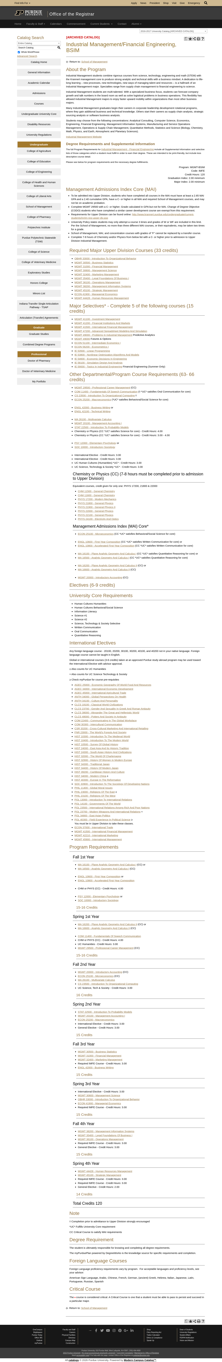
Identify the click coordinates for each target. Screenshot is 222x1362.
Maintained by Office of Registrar (146, 1353)
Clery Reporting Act (154, 1332)
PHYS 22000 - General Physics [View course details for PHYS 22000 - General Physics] (95, 511)
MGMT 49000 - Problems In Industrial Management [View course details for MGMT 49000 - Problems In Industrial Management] (103, 334)
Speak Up (150, 1340)
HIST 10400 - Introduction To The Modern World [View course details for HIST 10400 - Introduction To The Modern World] (101, 740)
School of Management (39, 206)
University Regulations (39, 134)
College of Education (39, 161)
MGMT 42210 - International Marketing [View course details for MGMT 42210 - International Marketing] (96, 835)
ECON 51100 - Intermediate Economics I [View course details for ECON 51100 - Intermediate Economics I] (97, 342)
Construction (70, 1343)
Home (18, 23)
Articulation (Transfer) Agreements (39, 317)
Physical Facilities (68, 1335)
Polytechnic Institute (39, 227)
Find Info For (22, 3)
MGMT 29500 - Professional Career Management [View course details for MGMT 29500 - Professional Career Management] (102, 387)
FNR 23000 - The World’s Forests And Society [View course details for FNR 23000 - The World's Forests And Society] (100, 732)
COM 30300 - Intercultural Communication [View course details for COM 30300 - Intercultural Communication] (98, 724)
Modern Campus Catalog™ (140, 1360)
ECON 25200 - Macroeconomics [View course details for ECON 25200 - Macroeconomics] (92, 399)
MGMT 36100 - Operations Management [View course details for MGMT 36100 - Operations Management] (97, 282)
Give (182, 3)
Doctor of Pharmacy (39, 360)
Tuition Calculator (153, 1335)
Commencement (76, 23)
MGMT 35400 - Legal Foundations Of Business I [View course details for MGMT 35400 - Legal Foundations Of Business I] (101, 278)
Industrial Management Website (84, 136)
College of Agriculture (39, 150)
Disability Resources (38, 124)
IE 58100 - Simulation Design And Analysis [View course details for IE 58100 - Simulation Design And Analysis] (98, 362)
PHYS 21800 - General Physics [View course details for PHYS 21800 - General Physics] (95, 503)
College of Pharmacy (39, 216)
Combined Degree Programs (39, 344)
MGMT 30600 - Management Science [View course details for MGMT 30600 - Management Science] (95, 270)
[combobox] (173, 31)
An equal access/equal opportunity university (98, 1353)
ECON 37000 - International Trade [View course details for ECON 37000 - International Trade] (93, 827)
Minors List (39, 293)
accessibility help (82, 1355)
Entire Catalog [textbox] (25, 43)
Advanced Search (27, 56)
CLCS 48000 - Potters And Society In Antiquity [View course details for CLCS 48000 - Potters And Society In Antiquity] (100, 716)
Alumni (136, 23)
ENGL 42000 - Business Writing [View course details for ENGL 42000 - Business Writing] (92, 407)
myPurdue (38, 1343)
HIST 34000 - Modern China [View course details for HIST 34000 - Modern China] (90, 776)
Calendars (56, 23)
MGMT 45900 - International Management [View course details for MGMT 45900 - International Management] (98, 839)
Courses (39, 103)
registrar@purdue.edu (141, 1355)
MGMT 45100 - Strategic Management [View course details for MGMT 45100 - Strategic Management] (96, 290)
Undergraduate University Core (39, 113)
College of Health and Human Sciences (39, 184)
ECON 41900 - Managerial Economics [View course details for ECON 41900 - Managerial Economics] (95, 294)
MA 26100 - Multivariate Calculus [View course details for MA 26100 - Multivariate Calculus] (93, 419)
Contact (122, 23)
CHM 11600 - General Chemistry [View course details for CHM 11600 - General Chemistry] (96, 495)
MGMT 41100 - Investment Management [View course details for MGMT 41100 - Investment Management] (97, 319)
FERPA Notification (187, 1338)
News (143, 3)
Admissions (39, 93)
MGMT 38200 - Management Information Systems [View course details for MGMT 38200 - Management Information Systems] (102, 286)
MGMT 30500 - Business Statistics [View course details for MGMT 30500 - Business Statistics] (93, 262)
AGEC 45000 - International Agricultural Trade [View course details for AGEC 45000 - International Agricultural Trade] (100, 692)
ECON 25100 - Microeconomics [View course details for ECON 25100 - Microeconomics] (96, 533)
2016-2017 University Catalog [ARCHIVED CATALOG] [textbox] (167, 31)
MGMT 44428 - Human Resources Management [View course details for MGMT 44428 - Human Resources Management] (101, 298)
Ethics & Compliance (154, 1338)
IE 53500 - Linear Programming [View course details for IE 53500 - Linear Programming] (92, 350)
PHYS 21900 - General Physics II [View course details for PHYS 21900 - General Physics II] (96, 507)
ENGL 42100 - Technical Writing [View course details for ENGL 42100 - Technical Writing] (92, 411)
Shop (166, 3)
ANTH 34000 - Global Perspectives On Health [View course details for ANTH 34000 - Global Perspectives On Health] (100, 696)
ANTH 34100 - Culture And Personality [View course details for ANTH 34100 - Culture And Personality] (96, 700)
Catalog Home (39, 62)
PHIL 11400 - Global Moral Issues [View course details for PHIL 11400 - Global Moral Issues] (93, 787)
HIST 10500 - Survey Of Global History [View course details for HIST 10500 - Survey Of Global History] (96, 744)
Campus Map (70, 1340)
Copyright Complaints (125, 1353)
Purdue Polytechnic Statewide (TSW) (39, 239)
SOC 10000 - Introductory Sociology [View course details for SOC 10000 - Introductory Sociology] (94, 447)
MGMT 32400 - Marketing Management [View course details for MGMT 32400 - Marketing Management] (96, 274)
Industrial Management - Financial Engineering (127, 149)
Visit (174, 3)
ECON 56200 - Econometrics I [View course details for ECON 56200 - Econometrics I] (91, 346)
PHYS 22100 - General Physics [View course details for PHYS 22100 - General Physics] (95, 515)
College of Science (39, 251)
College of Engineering (39, 171)
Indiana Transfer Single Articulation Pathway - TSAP (39, 305)
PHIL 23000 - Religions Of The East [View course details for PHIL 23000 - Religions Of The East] (94, 791)
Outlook (39, 1340)
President (155, 3)
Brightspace (37, 1332)
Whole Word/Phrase (30, 52)
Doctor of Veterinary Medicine (39, 371)
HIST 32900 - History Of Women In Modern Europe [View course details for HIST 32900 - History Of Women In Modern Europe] (103, 760)
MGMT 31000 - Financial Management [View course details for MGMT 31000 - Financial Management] (96, 266)
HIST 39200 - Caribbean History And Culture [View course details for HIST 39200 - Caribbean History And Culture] (99, 771)
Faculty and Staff (69, 1330)
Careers (72, 1332)
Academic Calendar (39, 82)
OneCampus (37, 1330)
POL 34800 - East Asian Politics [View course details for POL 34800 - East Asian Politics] (92, 815)
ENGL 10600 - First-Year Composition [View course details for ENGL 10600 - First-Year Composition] (99, 541)
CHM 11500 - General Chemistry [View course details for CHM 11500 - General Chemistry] (96, 491)
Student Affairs (185, 1335)
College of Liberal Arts (39, 196)
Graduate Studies (39, 333)
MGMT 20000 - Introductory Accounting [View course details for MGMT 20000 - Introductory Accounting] (100, 577)
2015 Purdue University (72, 1353)
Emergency (194, 3)
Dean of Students (186, 1330)
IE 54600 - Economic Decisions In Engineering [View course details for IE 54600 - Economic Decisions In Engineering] (100, 358)
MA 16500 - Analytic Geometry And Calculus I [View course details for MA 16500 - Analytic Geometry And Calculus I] (103, 557)
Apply (134, 3)
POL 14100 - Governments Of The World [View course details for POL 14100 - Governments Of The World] (97, 803)
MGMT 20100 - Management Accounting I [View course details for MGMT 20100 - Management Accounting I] (97, 423)
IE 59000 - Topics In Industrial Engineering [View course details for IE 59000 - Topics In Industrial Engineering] (98, 366)
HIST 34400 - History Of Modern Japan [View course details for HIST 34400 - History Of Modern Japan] (96, 768)
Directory (72, 1338)
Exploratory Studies (39, 272)
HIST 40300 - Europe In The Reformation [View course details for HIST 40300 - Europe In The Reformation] (97, 779)
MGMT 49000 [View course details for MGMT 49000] (82, 338)
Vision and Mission (187, 1340)
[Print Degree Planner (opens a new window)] (186, 39)
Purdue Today (37, 1335)
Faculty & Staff (35, 23)
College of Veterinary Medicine (39, 262)
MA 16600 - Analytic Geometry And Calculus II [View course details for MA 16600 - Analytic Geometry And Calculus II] (104, 569)
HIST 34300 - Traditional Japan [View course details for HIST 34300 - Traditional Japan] (91, 764)
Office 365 (38, 1338)
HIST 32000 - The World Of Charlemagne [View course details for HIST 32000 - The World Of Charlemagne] (97, 756)
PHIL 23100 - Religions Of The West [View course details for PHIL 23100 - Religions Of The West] (94, 795)
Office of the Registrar (71, 14)
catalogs (74, 1360)
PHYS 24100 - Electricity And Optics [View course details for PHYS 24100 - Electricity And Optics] (98, 518)
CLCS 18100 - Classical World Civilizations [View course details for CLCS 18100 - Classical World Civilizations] (98, 704)
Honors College (39, 282)
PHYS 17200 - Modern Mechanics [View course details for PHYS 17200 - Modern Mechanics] (97, 499)
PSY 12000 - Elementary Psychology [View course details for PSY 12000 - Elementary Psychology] (95, 443)
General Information (39, 72)
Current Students (102, 23)
